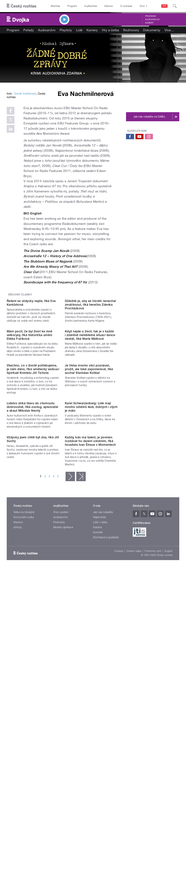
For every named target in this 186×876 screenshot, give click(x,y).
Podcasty (59, 714)
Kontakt (98, 724)
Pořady (28, 30)
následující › (70, 669)
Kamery (149, 23)
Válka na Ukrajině (23, 704)
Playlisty (66, 30)
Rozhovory (131, 30)
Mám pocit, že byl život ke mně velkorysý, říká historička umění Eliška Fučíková (29, 438)
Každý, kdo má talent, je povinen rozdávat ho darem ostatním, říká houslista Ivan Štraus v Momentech (90, 633)
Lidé (79, 30)
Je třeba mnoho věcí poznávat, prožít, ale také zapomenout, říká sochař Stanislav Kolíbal (89, 502)
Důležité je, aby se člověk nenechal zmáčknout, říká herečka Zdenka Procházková (90, 378)
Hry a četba (110, 30)
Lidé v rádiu (100, 714)
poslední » (81, 669)
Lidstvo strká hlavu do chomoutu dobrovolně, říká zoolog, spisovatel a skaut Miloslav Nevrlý (32, 569)
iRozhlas (55, 6)
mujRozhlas (90, 6)
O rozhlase (126, 6)
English (168, 743)
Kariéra (97, 719)
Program (72, 6)
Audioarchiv (152, 19)
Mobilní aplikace (63, 719)
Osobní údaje (134, 743)
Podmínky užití (153, 743)
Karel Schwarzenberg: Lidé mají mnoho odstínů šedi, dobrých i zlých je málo (91, 569)
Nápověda (99, 709)
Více (169, 30)
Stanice (108, 6)
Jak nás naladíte (103, 704)
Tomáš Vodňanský (25, 138)
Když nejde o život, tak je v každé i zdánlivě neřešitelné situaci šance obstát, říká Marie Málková (90, 438)
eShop (17, 719)
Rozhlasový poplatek (106, 729)
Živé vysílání (60, 704)
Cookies (118, 743)
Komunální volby (23, 709)
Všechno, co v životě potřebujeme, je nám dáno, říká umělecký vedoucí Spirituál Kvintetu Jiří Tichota (33, 502)
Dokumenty (151, 30)
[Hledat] (174, 6)
